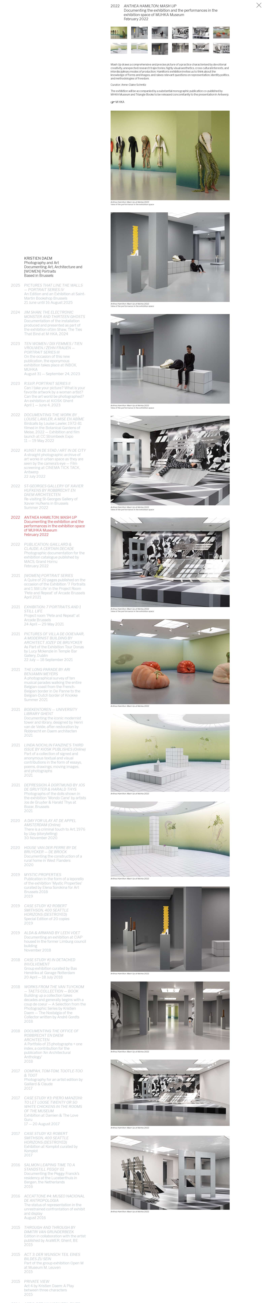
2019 (15, 895)
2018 (15, 980)
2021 (15, 596)
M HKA (119, 104)
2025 (15, 306)
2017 (15, 1091)
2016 (15, 1185)
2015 (15, 1248)
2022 (15, 435)
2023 (15, 364)
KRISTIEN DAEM (38, 279)
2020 (15, 841)
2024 (15, 333)
